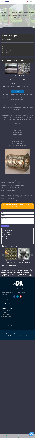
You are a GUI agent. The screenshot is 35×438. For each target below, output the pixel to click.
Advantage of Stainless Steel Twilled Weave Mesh (25, 280)
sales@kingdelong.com (8, 328)
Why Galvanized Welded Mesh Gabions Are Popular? (9, 276)
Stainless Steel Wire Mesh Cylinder (10, 185)
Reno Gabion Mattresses (23, 278)
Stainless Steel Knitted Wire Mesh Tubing (11, 196)
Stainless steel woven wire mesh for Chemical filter (9, 281)
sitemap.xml (28, 341)
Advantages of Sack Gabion (8, 280)
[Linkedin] (17, 302)
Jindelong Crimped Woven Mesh (9, 274)
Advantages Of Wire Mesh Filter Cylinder (25, 281)
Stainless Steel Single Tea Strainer (10, 201)
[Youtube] (21, 302)
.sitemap (22, 341)
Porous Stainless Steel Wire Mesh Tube (11, 193)
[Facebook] (14, 302)
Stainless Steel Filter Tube (8, 204)
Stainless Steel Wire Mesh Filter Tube (10, 188)
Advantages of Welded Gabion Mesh (25, 276)
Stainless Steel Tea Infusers (8, 198)
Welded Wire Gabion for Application (25, 274)
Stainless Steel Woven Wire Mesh (9, 278)
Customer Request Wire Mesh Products (11, 206)
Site (17, 93)
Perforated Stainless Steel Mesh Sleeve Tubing (13, 191)
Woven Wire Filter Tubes (26, 201)
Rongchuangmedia (15, 341)
